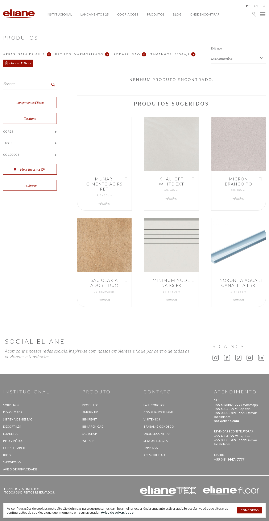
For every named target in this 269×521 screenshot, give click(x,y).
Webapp (88, 441)
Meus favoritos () (29, 169)
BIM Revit (89, 419)
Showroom (12, 462)
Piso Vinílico (13, 441)
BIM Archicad (93, 426)
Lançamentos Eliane (30, 102)
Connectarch (14, 448)
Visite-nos (152, 419)
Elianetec (10, 433)
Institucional (59, 14)
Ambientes (90, 412)
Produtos (156, 14)
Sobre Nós (11, 405)
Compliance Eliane (158, 412)
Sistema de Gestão (18, 419)
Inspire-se (30, 185)
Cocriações (127, 14)
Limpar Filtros (20, 63)
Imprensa (151, 448)
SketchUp (89, 433)
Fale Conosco (155, 405)
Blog (177, 14)
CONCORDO (249, 510)
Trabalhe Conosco (159, 426)
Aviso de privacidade (20, 469)
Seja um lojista (156, 441)
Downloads (12, 412)
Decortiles (12, 426)
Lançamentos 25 (94, 14)
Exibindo (216, 48)
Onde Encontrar (205, 14)
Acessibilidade (155, 455)
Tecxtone (30, 118)
